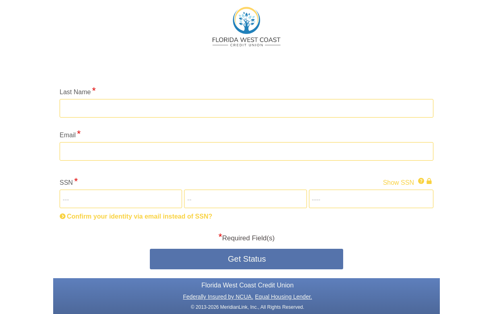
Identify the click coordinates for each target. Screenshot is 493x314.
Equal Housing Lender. (283, 296)
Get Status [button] (247, 258)
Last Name (75, 92)
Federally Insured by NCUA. (218, 296)
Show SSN (398, 182)
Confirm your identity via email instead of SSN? (139, 216)
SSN (66, 182)
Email (68, 135)
